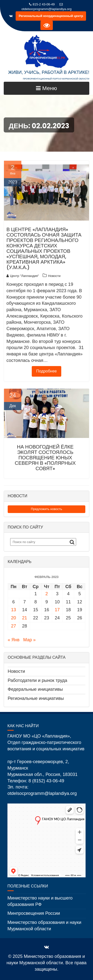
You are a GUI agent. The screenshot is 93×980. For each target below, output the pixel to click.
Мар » (29, 639)
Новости (54, 276)
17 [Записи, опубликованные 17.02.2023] (57, 609)
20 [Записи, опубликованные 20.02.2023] (13, 617)
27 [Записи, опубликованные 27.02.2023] (13, 626)
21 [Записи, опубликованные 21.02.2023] (24, 617)
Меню (46, 88)
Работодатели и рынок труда (37, 680)
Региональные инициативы (36, 698)
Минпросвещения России (33, 913)
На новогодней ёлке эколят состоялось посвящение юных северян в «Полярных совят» (45, 457)
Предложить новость (46, 509)
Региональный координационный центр (51, 16)
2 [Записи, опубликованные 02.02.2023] (46, 593)
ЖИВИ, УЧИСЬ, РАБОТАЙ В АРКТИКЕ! (48, 72)
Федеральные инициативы (35, 689)
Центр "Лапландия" (22, 276)
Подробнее (46, 371)
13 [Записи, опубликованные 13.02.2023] (13, 609)
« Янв (14, 639)
